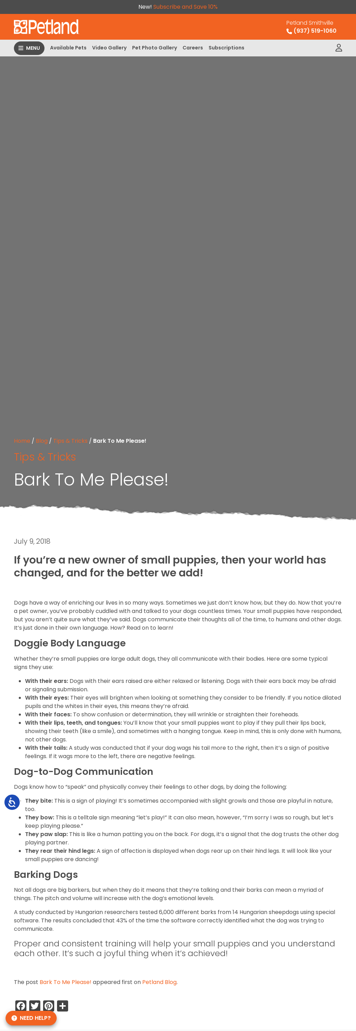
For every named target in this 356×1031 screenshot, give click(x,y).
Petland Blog (159, 982)
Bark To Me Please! (65, 982)
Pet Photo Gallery (154, 47)
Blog (42, 441)
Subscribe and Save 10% (185, 7)
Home (22, 441)
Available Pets (68, 47)
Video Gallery (109, 47)
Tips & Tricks (70, 441)
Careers (193, 47)
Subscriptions (226, 47)
